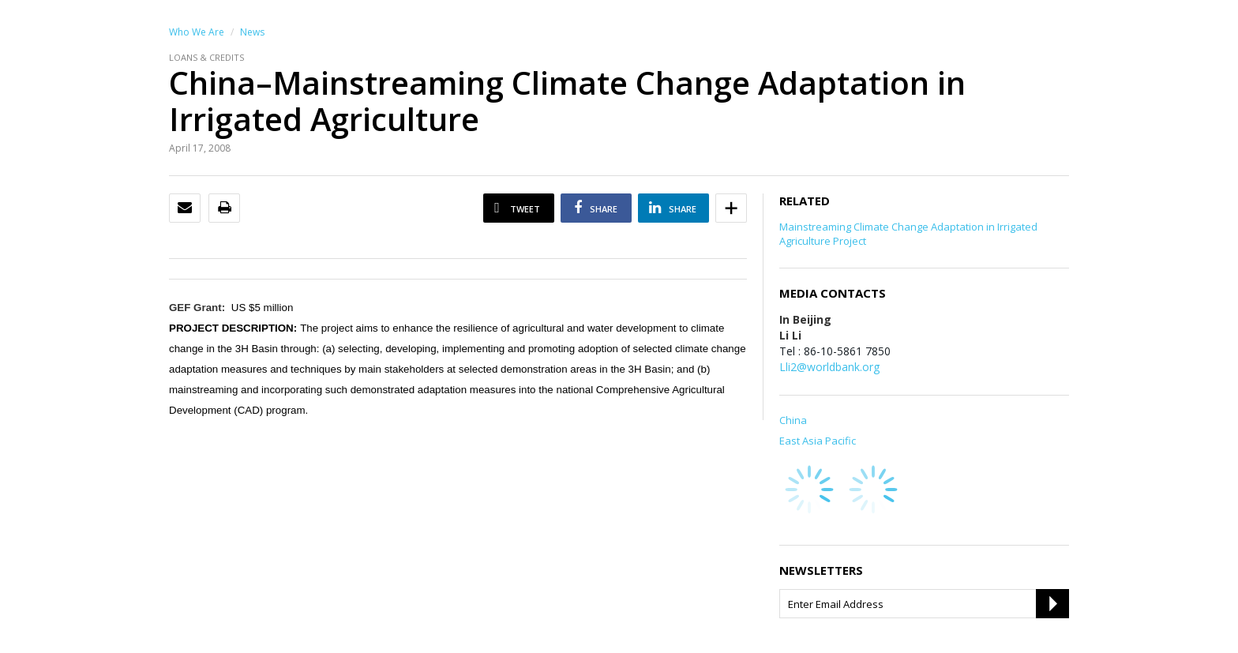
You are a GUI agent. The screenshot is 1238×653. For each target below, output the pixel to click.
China (793, 420)
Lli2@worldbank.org (829, 366)
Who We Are (196, 32)
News (252, 32)
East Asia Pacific (817, 440)
